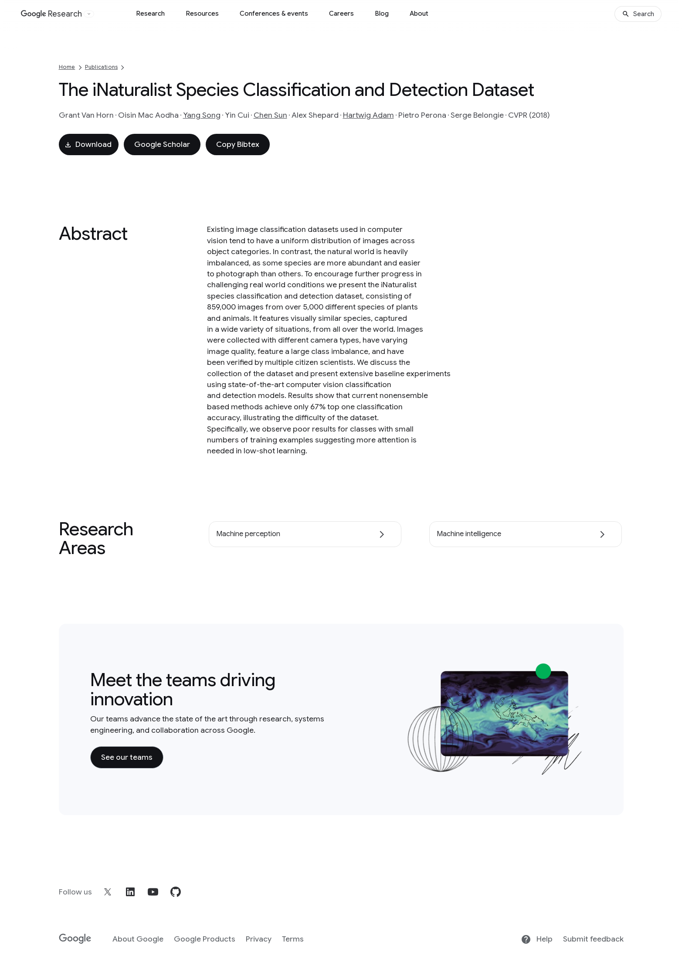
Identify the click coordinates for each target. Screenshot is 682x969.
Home (67, 67)
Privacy (258, 939)
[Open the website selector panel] (89, 13)
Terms (293, 939)
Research (150, 13)
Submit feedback (593, 939)
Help (537, 939)
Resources (202, 13)
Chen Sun (270, 115)
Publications (101, 67)
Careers (341, 13)
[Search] (638, 14)
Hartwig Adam (368, 115)
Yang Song (202, 115)
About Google (137, 939)
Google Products (204, 939)
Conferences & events (274, 13)
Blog (382, 13)
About (419, 13)
